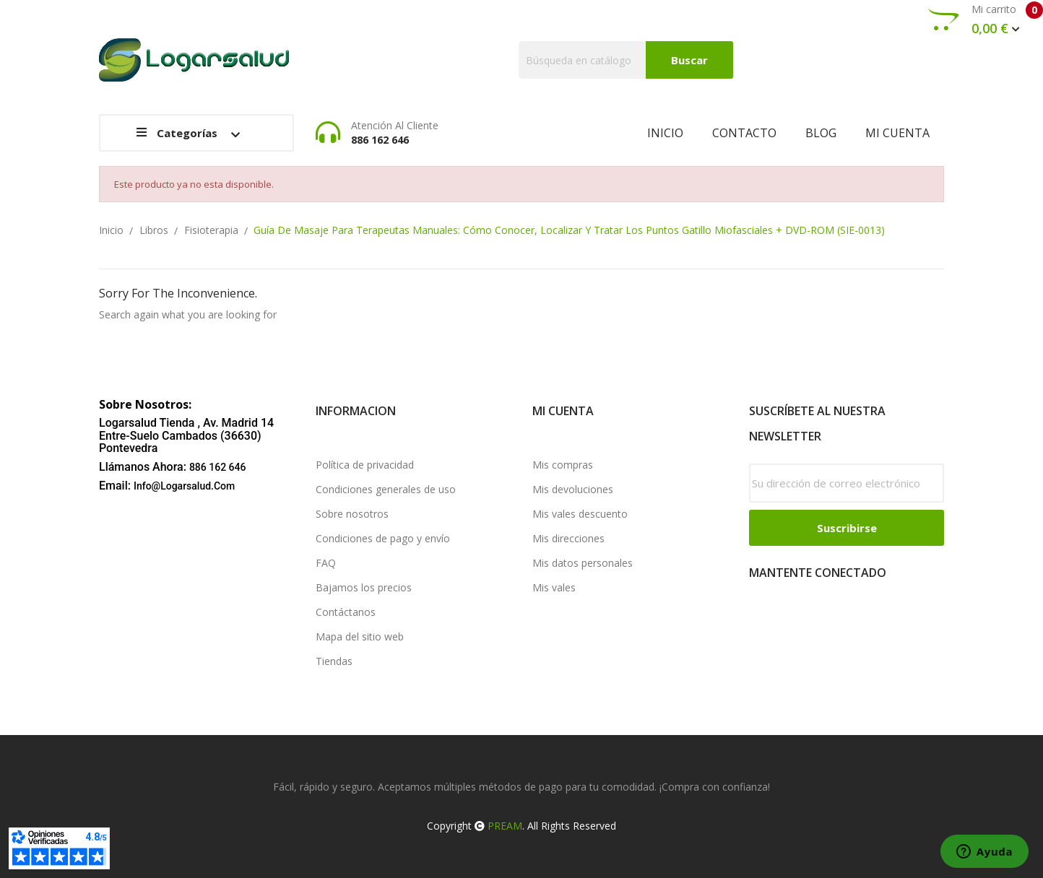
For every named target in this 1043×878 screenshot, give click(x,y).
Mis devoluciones (572, 489)
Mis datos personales (582, 563)
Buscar (689, 60)
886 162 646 (217, 467)
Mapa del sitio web (360, 636)
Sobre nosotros (352, 514)
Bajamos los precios (364, 587)
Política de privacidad (365, 464)
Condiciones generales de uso (386, 489)
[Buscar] (626, 60)
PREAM (505, 826)
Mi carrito (985, 19)
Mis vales (554, 587)
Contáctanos (346, 612)
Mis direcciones (568, 538)
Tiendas (334, 661)
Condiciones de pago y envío (383, 538)
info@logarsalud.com (184, 486)
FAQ (326, 563)
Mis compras (562, 464)
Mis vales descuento (580, 514)
